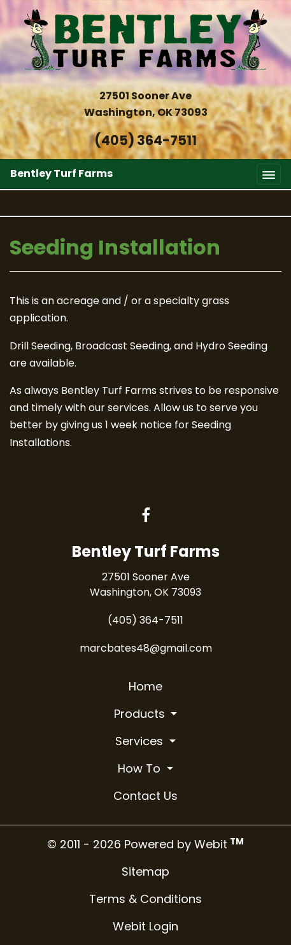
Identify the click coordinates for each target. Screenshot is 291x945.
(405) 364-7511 (145, 140)
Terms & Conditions (145, 899)
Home (145, 686)
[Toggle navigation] (269, 174)
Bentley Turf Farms (61, 173)
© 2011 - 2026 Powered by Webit (145, 844)
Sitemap (145, 871)
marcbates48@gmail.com (146, 648)
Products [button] (141, 714)
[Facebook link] (145, 516)
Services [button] (140, 741)
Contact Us (145, 796)
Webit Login (145, 926)
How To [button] (141, 768)
